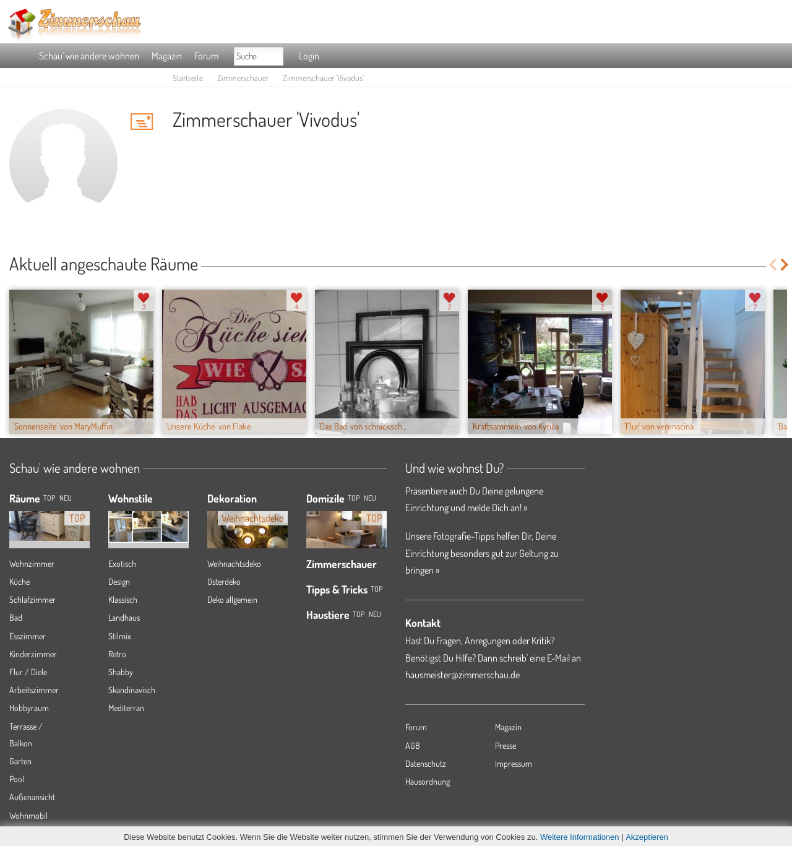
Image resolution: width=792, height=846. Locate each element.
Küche (19, 581)
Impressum (513, 763)
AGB (412, 745)
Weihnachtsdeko (234, 563)
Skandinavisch (131, 689)
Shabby (120, 672)
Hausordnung (427, 781)
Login (309, 56)
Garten (20, 761)
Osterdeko (224, 581)
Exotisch (122, 563)
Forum (206, 56)
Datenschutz (425, 763)
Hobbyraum (29, 707)
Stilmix (119, 636)
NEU (65, 498)
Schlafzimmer (32, 599)
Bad (15, 617)
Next (785, 264)
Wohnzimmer (31, 563)
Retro (117, 654)
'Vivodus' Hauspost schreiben (141, 121)
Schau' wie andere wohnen (89, 56)
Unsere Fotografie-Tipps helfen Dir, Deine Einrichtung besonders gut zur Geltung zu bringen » (482, 553)
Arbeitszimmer (34, 689)
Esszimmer (27, 636)
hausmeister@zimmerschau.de (462, 674)
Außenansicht (32, 797)
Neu (370, 498)
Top (353, 498)
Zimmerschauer (243, 77)
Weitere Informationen (579, 837)
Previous (772, 264)
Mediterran (126, 707)
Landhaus (124, 617)
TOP (49, 498)
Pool (16, 779)
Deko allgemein (232, 599)
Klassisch (122, 599)
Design (119, 581)
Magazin (167, 56)
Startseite (188, 77)
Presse (505, 745)
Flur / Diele (28, 672)
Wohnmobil (28, 815)
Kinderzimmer (33, 654)
